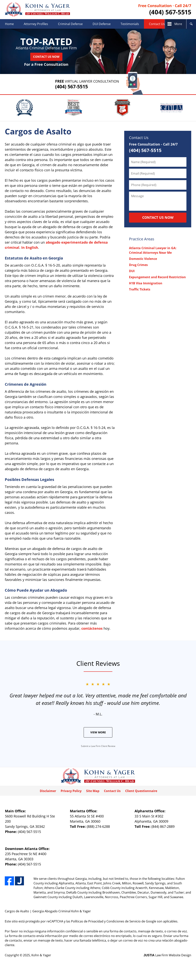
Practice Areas (141, 239)
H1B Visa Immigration (145, 283)
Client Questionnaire (141, 791)
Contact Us (157, 24)
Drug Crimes (138, 265)
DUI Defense (102, 24)
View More (98, 732)
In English (29, 247)
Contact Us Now (46, 57)
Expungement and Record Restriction (157, 277)
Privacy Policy (71, 791)
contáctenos (92, 628)
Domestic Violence (143, 259)
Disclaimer (48, 791)
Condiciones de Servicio (123, 921)
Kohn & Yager (41, 955)
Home (9, 24)
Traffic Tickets (139, 289)
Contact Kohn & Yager (164, 9)
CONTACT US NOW (157, 217)
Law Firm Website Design (167, 955)
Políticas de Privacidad (87, 921)
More (178, 24)
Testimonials (130, 24)
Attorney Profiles (36, 24)
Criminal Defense (70, 24)
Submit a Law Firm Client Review (98, 746)
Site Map (92, 791)
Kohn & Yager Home (37, 9)
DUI (132, 271)
